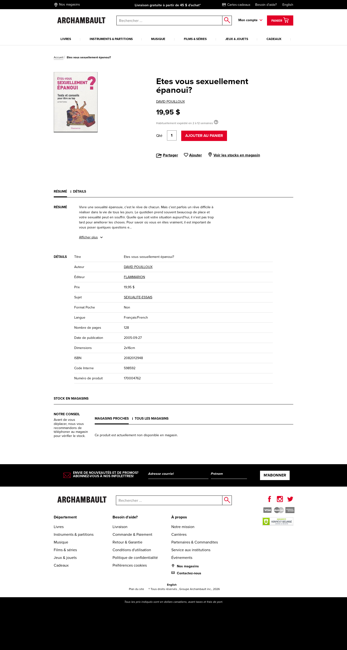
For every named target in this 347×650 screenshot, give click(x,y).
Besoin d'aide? (266, 4)
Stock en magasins (71, 398)
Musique (158, 39)
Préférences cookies (130, 565)
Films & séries (195, 39)
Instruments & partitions (111, 39)
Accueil (58, 57)
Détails (79, 191)
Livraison (120, 526)
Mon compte (248, 20)
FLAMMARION (134, 277)
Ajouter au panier (204, 135)
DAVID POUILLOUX (170, 101)
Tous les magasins (151, 418)
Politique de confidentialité (135, 557)
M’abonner (275, 475)
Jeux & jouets (236, 39)
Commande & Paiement (132, 534)
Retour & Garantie (127, 542)
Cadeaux (274, 39)
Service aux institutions (190, 550)
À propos (179, 517)
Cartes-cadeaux (236, 4)
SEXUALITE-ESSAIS (138, 297)
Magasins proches (112, 418)
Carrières (179, 534)
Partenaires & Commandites (194, 542)
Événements (181, 557)
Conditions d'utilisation (132, 550)
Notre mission (182, 526)
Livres (65, 39)
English (287, 4)
